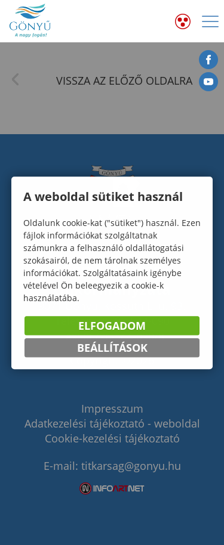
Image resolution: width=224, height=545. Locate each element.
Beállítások (112, 348)
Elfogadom (112, 326)
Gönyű (30, 21)
